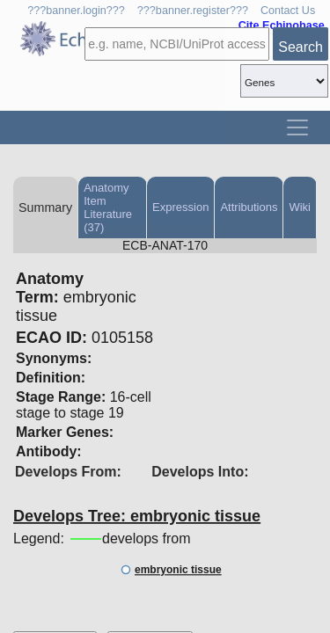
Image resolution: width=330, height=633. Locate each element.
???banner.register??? (192, 10)
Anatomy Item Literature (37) (108, 207)
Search (300, 47)
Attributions (248, 207)
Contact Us (287, 10)
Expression (180, 207)
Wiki (300, 207)
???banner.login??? (76, 10)
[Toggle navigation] (297, 127)
